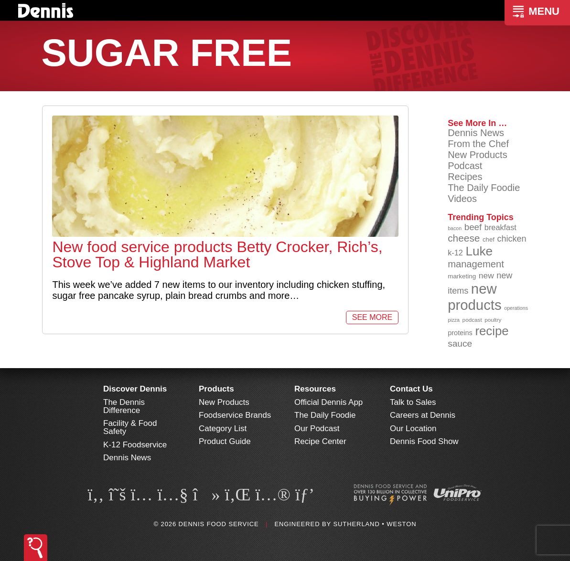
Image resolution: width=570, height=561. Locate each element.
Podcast (465, 165)
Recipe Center (320, 441)
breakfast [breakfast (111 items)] (500, 227)
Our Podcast (317, 428)
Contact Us (411, 388)
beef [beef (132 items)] (473, 227)
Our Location (413, 428)
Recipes (465, 176)
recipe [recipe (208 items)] (491, 331)
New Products (477, 154)
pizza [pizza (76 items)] (454, 320)
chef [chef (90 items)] (489, 239)
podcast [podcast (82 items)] (472, 320)
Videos (462, 198)
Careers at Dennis (422, 415)
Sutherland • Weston (374, 524)
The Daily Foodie (484, 187)
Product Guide (225, 441)
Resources (315, 388)
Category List (223, 428)
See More (372, 317)
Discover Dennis (135, 388)
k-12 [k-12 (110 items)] (455, 252)
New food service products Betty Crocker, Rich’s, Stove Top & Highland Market (217, 254)
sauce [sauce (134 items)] (460, 344)
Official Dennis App (328, 402)
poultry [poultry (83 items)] (492, 320)
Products (216, 388)
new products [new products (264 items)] (475, 297)
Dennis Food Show (424, 441)
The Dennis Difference (124, 406)
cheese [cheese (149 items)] (464, 238)
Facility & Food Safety (130, 427)
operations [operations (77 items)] (516, 308)
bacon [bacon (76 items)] (455, 228)
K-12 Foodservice (135, 444)
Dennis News (476, 132)
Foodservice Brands (235, 415)
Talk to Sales (413, 402)
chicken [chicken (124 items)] (511, 238)
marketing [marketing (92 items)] (462, 276)
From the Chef (478, 143)
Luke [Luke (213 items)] (479, 251)
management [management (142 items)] (476, 264)
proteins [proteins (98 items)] (460, 333)
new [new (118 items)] (486, 275)
